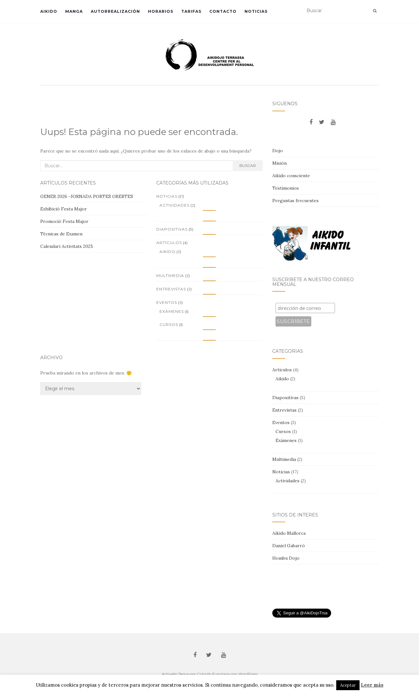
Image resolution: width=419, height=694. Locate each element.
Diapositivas (172, 229)
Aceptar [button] (348, 685)
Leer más (372, 685)
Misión (279, 163)
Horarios (160, 11)
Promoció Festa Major (64, 221)
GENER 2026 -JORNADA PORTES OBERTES (86, 196)
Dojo (277, 151)
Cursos (168, 324)
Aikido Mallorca (289, 533)
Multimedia (170, 275)
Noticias (256, 11)
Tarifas (191, 11)
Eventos (166, 302)
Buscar (247, 165)
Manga (74, 11)
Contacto (223, 11)
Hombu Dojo (285, 558)
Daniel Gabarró (288, 545)
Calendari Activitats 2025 (66, 246)
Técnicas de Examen (61, 234)
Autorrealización (115, 11)
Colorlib (204, 674)
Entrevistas (171, 289)
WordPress (248, 674)
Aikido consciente (291, 175)
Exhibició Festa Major (63, 209)
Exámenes (171, 311)
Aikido (48, 11)
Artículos (169, 242)
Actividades (174, 205)
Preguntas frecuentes (295, 200)
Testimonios (285, 188)
